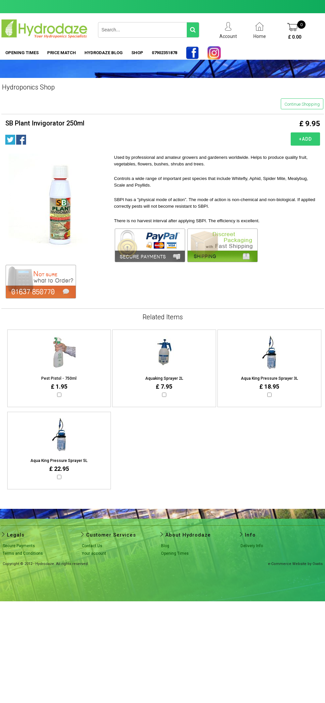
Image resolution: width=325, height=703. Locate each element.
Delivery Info (252, 546)
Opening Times (22, 52)
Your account (94, 553)
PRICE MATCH (61, 52)
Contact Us (92, 546)
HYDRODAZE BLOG (103, 52)
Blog (165, 546)
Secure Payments (19, 546)
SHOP (137, 52)
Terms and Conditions (23, 553)
